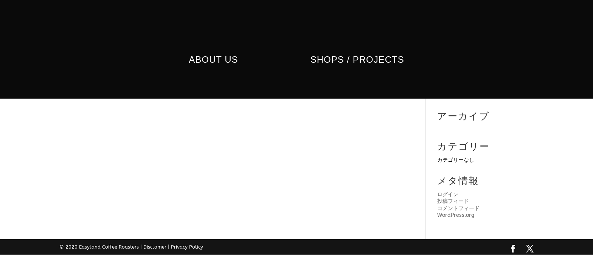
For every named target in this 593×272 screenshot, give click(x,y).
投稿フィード (453, 201)
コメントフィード (458, 208)
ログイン (447, 194)
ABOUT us (216, 58)
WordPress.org (455, 215)
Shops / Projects (354, 58)
